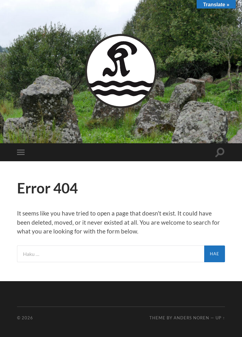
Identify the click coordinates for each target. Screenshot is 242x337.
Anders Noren (191, 317)
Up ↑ (220, 317)
